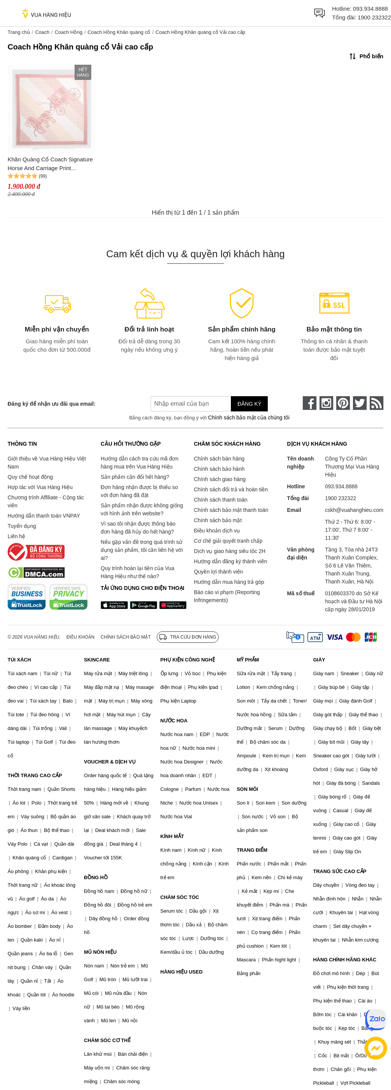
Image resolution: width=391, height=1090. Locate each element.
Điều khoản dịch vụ (217, 530)
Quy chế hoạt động (30, 477)
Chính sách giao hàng (220, 479)
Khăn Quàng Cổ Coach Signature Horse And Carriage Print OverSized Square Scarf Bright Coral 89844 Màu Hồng (50, 164)
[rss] (376, 403)
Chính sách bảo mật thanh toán (231, 510)
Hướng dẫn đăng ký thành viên (230, 561)
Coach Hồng (69, 32)
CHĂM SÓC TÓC (180, 897)
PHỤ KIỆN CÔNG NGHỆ (188, 660)
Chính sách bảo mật (218, 520)
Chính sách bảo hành (219, 469)
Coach (42, 32)
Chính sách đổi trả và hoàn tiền (231, 489)
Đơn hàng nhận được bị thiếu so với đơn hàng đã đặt (139, 491)
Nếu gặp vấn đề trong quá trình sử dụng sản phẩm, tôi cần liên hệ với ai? (142, 550)
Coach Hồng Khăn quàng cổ (118, 32)
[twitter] (360, 403)
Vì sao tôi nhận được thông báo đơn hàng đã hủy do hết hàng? (138, 528)
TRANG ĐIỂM (252, 850)
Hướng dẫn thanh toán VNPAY (44, 516)
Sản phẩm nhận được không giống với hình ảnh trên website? (142, 509)
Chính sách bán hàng (219, 459)
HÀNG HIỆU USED (182, 972)
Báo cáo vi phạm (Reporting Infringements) (227, 596)
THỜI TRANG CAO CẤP (35, 775)
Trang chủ (19, 32)
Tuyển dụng (22, 526)
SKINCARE (97, 660)
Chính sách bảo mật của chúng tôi (248, 417)
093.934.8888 (370, 8)
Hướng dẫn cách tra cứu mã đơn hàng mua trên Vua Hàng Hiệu (139, 463)
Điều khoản (81, 637)
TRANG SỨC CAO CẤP (339, 871)
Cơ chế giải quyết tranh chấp (228, 541)
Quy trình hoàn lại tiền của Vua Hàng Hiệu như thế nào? (137, 572)
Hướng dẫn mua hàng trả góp (229, 582)
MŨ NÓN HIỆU (100, 952)
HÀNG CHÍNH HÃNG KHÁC (344, 960)
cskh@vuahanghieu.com (354, 510)
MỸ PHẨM (248, 660)
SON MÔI (247, 789)
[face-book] (309, 403)
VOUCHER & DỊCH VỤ (110, 762)
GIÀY (319, 660)
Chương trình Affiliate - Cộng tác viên (46, 501)
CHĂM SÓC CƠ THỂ (107, 1040)
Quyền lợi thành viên (218, 572)
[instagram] (326, 403)
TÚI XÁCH (19, 660)
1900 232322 (374, 17)
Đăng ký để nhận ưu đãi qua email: (51, 404)
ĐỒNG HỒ (96, 877)
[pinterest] (343, 403)
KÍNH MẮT (172, 836)
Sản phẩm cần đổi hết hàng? (135, 477)
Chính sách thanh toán (221, 500)
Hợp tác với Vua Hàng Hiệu (40, 487)
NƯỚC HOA (174, 720)
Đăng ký (249, 404)
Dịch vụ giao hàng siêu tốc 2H (229, 551)
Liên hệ (16, 536)
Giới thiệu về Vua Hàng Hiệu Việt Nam (47, 463)
